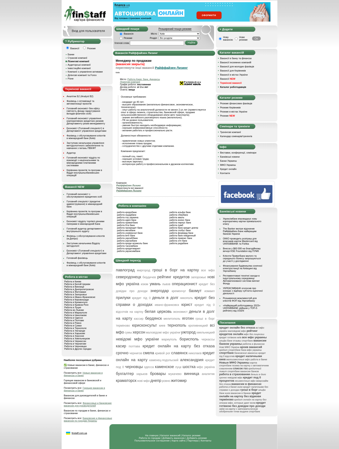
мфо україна (206, 367)
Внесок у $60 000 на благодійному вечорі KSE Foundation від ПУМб (242, 249)
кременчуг (179, 291)
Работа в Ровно (72, 323)
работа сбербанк (179, 214)
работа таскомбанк (127, 246)
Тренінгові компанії (230, 132)
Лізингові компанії (130, 82)
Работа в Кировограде (76, 299)
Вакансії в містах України (234, 74)
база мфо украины (251, 350)
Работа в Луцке (72, 307)
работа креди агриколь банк (132, 243)
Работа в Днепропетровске (79, 289)
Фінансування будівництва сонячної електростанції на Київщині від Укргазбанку (242, 268)
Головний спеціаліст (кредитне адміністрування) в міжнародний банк (84, 204)
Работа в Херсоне (74, 336)
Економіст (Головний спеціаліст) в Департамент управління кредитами (86, 129)
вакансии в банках (241, 393)
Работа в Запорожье (75, 294)
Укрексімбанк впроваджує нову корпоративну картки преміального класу (242, 221)
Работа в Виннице (74, 286)
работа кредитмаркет (128, 248)
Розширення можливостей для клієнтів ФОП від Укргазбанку (240, 299)
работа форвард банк (181, 233)
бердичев (149, 277)
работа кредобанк (127, 212)
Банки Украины (228, 161)
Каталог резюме (191, 435)
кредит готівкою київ (230, 337)
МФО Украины (228, 165)
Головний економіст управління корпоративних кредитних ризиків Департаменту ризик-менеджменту (86, 121)
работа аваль (177, 217)
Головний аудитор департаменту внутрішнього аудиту (85, 229)
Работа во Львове (74, 310)
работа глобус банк (180, 230)
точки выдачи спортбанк (246, 411)
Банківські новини (230, 156)
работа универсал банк (129, 233)
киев (162, 325)
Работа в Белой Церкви (77, 284)
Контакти (225, 173)
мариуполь (169, 339)
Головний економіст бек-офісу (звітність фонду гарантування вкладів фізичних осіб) (83, 111)
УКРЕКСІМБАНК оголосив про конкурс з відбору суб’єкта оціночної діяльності (243, 291)
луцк (178, 367)
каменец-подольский (163, 360)
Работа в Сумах (73, 325)
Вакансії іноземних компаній (235, 62)
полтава (134, 346)
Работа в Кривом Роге (76, 305)
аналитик (208, 374)
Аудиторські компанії (79, 64)
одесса (149, 367)
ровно (166, 381)
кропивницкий (198, 325)
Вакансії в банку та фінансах (236, 58)
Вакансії (227, 78)
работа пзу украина (127, 217)
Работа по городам (149, 438)
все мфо (208, 270)
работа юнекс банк (180, 220)
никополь (186, 298)
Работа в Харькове (74, 333)
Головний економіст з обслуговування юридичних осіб (84, 195)
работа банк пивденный (183, 235)
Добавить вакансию (173, 438)
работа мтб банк (126, 235)
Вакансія (129, 33)
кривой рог (162, 353)
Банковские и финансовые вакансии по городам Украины (88, 419)
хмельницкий (205, 332)
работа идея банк (126, 220)
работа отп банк (178, 240)
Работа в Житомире (75, 292)
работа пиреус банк (180, 222)
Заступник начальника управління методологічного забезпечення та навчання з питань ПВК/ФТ (85, 145)
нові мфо (143, 381)
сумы (128, 332)
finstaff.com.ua (79, 433)
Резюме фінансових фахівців (236, 103)
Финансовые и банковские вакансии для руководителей (88, 404)
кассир (139, 318)
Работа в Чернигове (75, 343)
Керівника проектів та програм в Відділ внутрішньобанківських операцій (84, 173)
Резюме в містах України (233, 111)
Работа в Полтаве (74, 320)
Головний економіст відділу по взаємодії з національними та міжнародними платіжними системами (83, 161)
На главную (151, 435)
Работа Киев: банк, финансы (143, 79)
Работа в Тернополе (75, 328)
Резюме (128, 38)
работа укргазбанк (127, 240)
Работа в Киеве (72, 281)
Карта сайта (178, 440)
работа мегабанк (126, 230)
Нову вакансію (228, 38)
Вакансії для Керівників (233, 70)
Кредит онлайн (228, 169)
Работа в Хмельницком (77, 338)
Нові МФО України (229, 347)
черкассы (208, 339)
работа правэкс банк (181, 238)
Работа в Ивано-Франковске (79, 297)
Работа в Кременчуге (76, 302)
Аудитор (71, 153)
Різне (71, 78)
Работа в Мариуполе (75, 312)
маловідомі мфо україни (163, 332)
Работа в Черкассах (75, 341)
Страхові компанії (77, 58)
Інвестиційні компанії (79, 68)
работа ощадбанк (126, 214)
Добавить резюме (197, 438)
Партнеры (193, 440)
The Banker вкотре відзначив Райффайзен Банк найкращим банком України (239, 231)
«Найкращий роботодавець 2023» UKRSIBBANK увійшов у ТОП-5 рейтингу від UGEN (241, 308)
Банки (71, 54)
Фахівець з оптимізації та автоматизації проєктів (80, 102)
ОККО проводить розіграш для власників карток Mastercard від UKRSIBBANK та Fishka (240, 241)
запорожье (198, 277)
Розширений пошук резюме (174, 28)
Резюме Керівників (230, 107)
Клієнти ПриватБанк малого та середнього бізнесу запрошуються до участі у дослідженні (242, 258)
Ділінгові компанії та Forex (82, 75)
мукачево (175, 374)
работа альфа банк (180, 212)
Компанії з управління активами (85, 71)
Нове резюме (243, 38)
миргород (143, 270)
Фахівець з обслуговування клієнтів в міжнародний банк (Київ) (86, 136)
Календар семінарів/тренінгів (236, 136)
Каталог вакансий (170, 435)
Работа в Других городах (77, 349)
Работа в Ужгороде (74, 330)
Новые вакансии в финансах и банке (83, 374)
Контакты (206, 440)
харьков (141, 374)
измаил (209, 291)
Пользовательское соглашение (152, 440)
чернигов (135, 353)
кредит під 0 (141, 298)
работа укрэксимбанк (128, 251)
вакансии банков (249, 371)
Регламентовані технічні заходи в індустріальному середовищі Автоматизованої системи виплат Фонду (241, 279)
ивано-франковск (167, 305)
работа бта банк (126, 225)
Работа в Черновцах (75, 346)
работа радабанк (179, 243)
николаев (195, 353)
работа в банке (259, 359)
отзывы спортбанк (243, 340)
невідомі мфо (234, 377)
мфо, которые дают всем (242, 403)
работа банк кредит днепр (184, 227)
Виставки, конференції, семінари (238, 152)
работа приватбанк (127, 222)
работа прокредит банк (129, 227)
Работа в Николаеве (75, 315)
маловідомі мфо (237, 331)
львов (166, 284)
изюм (144, 284)
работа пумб (176, 225)
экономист (180, 311)
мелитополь (171, 318)
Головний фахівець (77, 258)
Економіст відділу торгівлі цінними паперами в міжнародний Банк (85, 222)
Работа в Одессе (73, 317)
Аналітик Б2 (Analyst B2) (80, 96)
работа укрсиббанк (127, 238)
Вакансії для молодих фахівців (237, 66)
